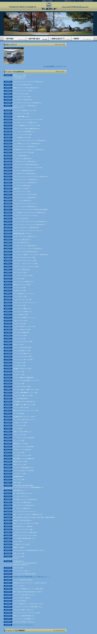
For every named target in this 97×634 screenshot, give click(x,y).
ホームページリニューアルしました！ (23, 625)
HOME (14, 39)
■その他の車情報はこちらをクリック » (55, 66)
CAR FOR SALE (37, 39)
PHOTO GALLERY (82, 39)
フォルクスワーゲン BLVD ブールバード (49, 6)
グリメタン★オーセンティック (12, 48)
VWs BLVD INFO (60, 39)
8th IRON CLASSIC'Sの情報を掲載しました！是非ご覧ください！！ (31, 577)
